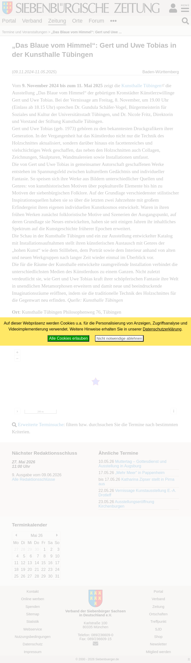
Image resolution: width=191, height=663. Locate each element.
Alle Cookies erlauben (68, 338)
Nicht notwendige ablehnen (119, 338)
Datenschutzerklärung (162, 329)
